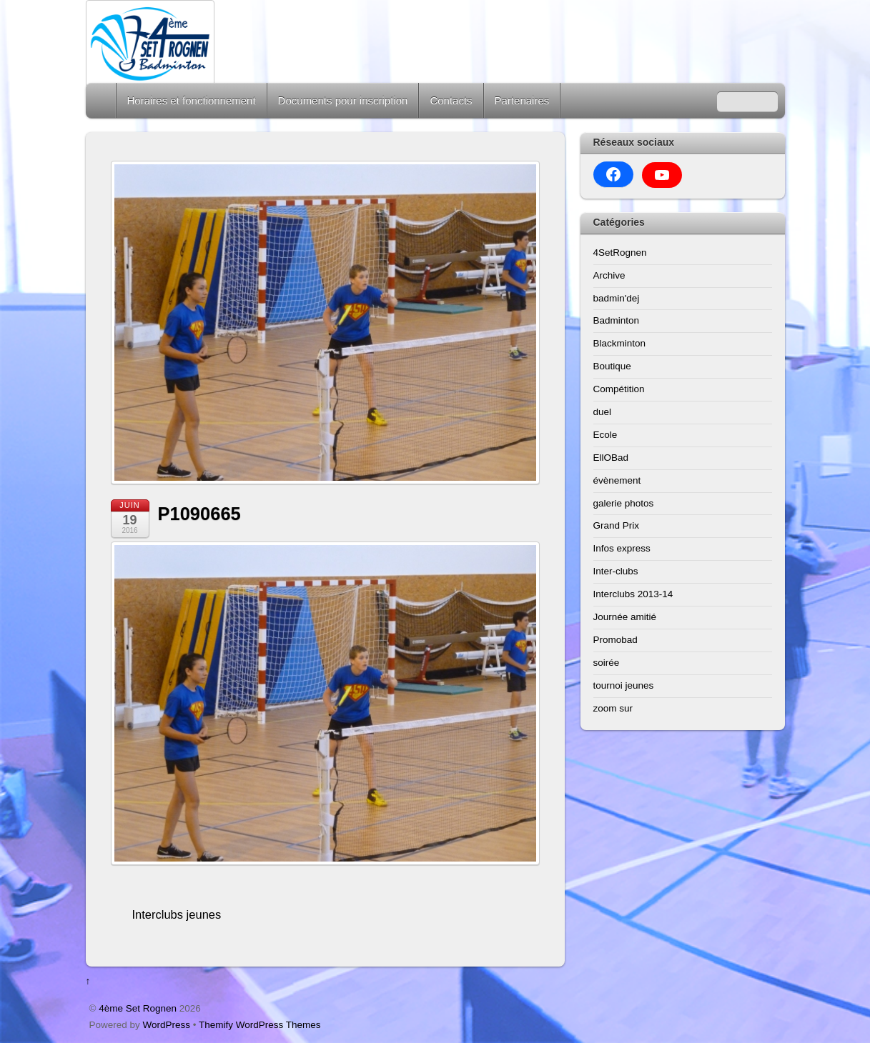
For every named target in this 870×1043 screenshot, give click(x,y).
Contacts (451, 100)
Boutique (612, 366)
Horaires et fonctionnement (191, 100)
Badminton (616, 320)
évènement (617, 480)
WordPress (167, 1024)
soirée (606, 662)
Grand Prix (616, 525)
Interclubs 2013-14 (633, 594)
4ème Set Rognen (138, 1008)
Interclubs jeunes (177, 914)
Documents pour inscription (343, 100)
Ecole (605, 434)
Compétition (619, 389)
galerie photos (623, 503)
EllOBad (611, 457)
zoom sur (613, 708)
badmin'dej (616, 298)
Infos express (622, 548)
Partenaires (522, 100)
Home (102, 100)
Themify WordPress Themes (260, 1024)
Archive (609, 275)
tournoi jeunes (623, 685)
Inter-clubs (615, 571)
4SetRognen (620, 252)
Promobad (615, 639)
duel (602, 411)
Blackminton (619, 343)
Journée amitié (625, 617)
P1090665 (199, 514)
